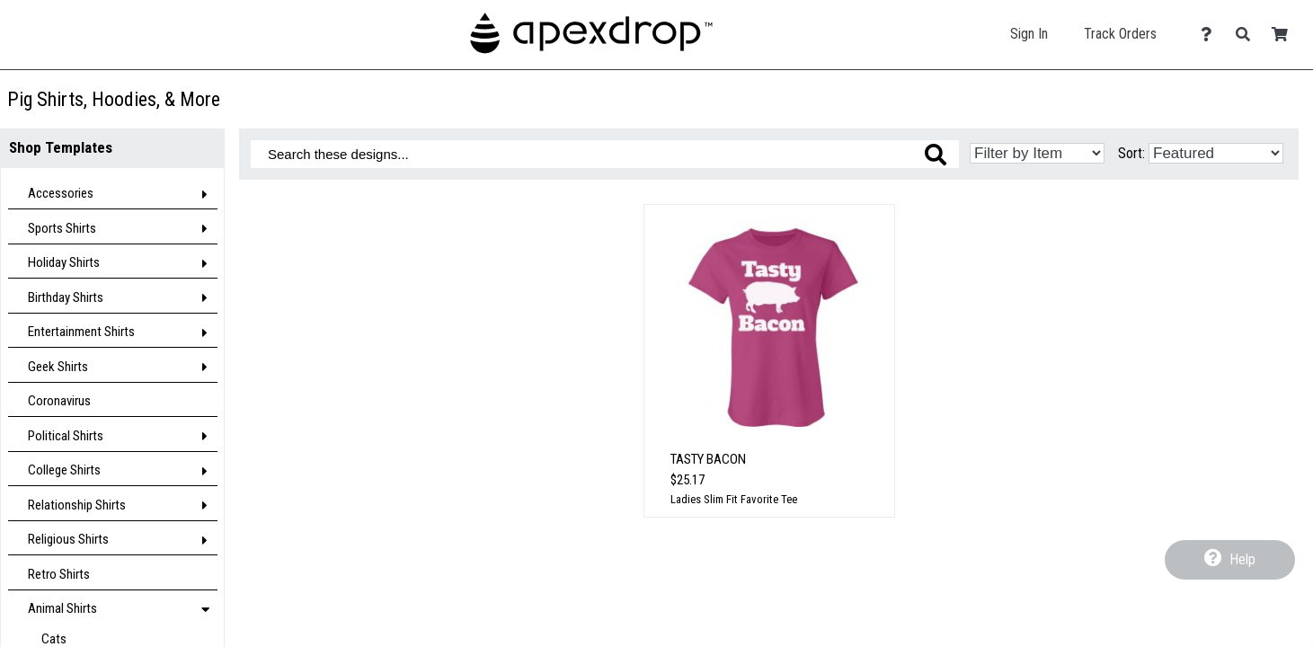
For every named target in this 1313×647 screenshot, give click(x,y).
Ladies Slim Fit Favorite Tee (733, 499)
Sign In (1029, 33)
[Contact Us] (1211, 35)
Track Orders (1120, 33)
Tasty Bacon (708, 459)
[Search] (1247, 35)
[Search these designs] (605, 154)
